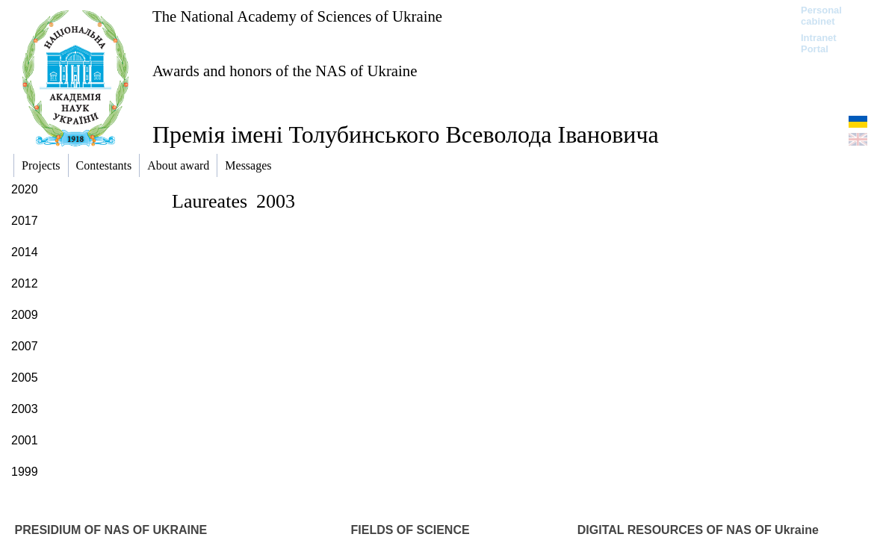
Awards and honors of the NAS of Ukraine (284, 70)
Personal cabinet (821, 15)
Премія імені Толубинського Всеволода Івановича (405, 134)
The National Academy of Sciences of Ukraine (297, 16)
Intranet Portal (819, 43)
